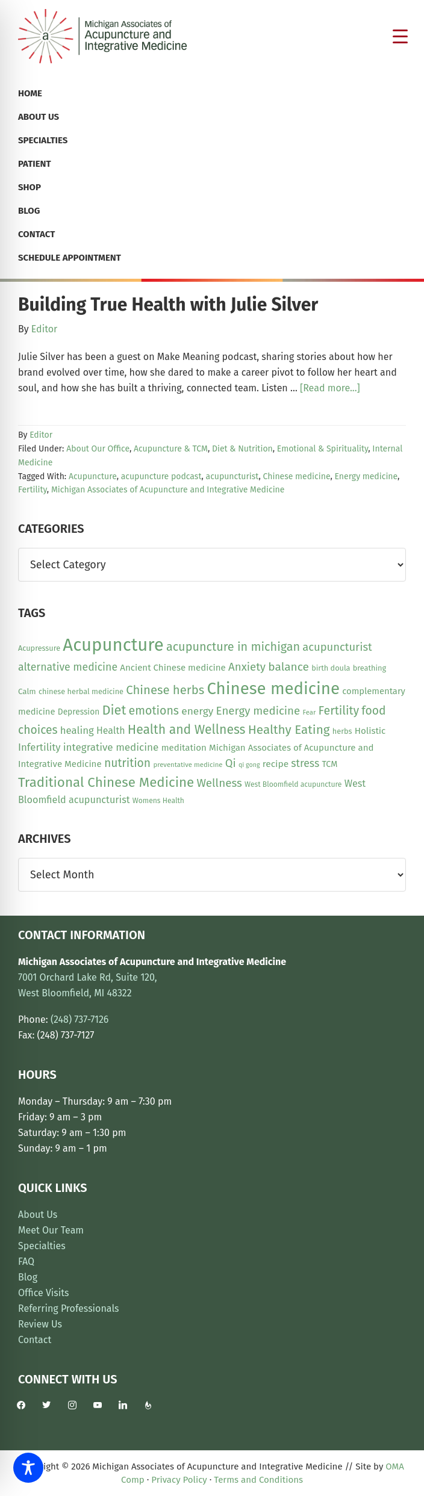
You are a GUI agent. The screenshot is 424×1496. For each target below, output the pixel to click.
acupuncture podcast (161, 476)
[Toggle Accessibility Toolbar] (28, 1467)
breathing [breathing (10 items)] (369, 667)
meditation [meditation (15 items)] (184, 747)
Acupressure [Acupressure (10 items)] (39, 648)
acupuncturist (232, 476)
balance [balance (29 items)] (288, 667)
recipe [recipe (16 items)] (275, 764)
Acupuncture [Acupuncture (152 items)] (113, 645)
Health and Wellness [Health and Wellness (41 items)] (187, 729)
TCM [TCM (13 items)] (329, 764)
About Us (37, 1214)
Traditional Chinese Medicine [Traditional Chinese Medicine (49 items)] (106, 782)
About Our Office (97, 449)
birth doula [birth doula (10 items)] (330, 667)
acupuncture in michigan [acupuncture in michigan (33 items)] (233, 646)
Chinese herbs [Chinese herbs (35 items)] (165, 690)
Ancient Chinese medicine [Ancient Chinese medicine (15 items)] (173, 667)
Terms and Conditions (258, 1479)
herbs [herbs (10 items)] (342, 731)
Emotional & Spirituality (322, 449)
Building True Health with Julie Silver (168, 304)
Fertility (32, 490)
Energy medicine (366, 476)
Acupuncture (93, 476)
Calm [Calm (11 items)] (27, 692)
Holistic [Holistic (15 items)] (370, 730)
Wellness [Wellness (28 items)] (219, 783)
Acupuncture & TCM (171, 449)
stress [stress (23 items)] (305, 763)
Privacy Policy (179, 1479)
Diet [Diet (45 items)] (114, 710)
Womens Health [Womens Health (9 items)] (158, 800)
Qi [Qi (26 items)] (230, 763)
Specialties (42, 1246)
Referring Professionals (68, 1308)
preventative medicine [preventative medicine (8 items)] (187, 764)
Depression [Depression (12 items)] (78, 712)
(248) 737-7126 (79, 1019)
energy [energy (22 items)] (197, 711)
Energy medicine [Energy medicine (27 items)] (258, 711)
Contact (34, 1339)
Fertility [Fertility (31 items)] (339, 711)
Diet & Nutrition (242, 449)
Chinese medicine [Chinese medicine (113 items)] (273, 688)
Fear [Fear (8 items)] (309, 712)
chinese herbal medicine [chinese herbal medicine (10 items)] (81, 691)
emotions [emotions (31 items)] (154, 711)
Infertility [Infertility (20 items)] (39, 747)
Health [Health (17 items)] (110, 730)
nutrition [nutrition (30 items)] (127, 763)
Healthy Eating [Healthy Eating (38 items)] (289, 729)
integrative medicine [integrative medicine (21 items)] (111, 747)
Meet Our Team (51, 1230)
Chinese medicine (297, 476)
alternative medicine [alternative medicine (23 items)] (67, 667)
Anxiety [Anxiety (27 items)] (247, 667)
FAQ (26, 1261)
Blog (27, 1277)
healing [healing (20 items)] (77, 730)
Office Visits (43, 1293)
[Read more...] (330, 388)
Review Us (40, 1324)
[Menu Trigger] (400, 36)
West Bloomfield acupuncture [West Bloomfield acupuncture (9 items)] (293, 784)
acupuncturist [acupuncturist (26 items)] (337, 647)
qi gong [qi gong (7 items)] (249, 765)
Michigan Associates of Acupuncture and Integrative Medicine (168, 490)
